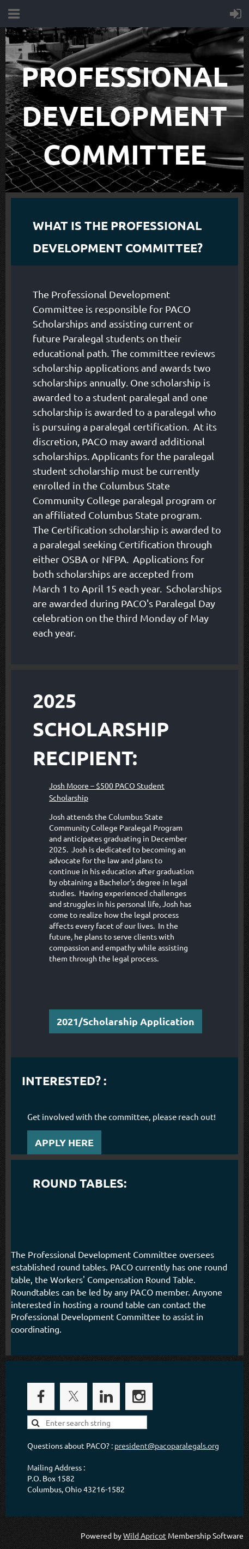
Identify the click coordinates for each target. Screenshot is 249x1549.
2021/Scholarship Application (126, 1021)
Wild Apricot (144, 1535)
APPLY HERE (64, 1142)
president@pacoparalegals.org (166, 1445)
